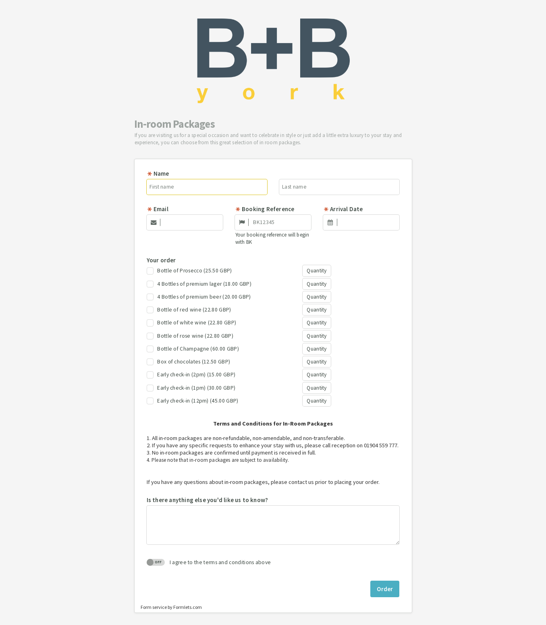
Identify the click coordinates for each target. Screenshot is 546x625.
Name (158, 173)
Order (385, 589)
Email (157, 209)
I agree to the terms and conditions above (209, 562)
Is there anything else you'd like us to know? (207, 500)
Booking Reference (264, 209)
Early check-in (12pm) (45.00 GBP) (193, 401)
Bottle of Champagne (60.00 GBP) (193, 349)
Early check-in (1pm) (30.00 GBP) (191, 388)
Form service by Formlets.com (171, 607)
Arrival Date (343, 209)
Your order (161, 260)
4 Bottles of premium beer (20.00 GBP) (199, 297)
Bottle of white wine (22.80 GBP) (191, 322)
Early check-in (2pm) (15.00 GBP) (191, 374)
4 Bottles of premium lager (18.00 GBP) (199, 284)
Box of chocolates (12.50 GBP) (188, 361)
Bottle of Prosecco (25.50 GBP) (189, 270)
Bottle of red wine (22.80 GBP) (189, 310)
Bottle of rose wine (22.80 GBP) (190, 336)
